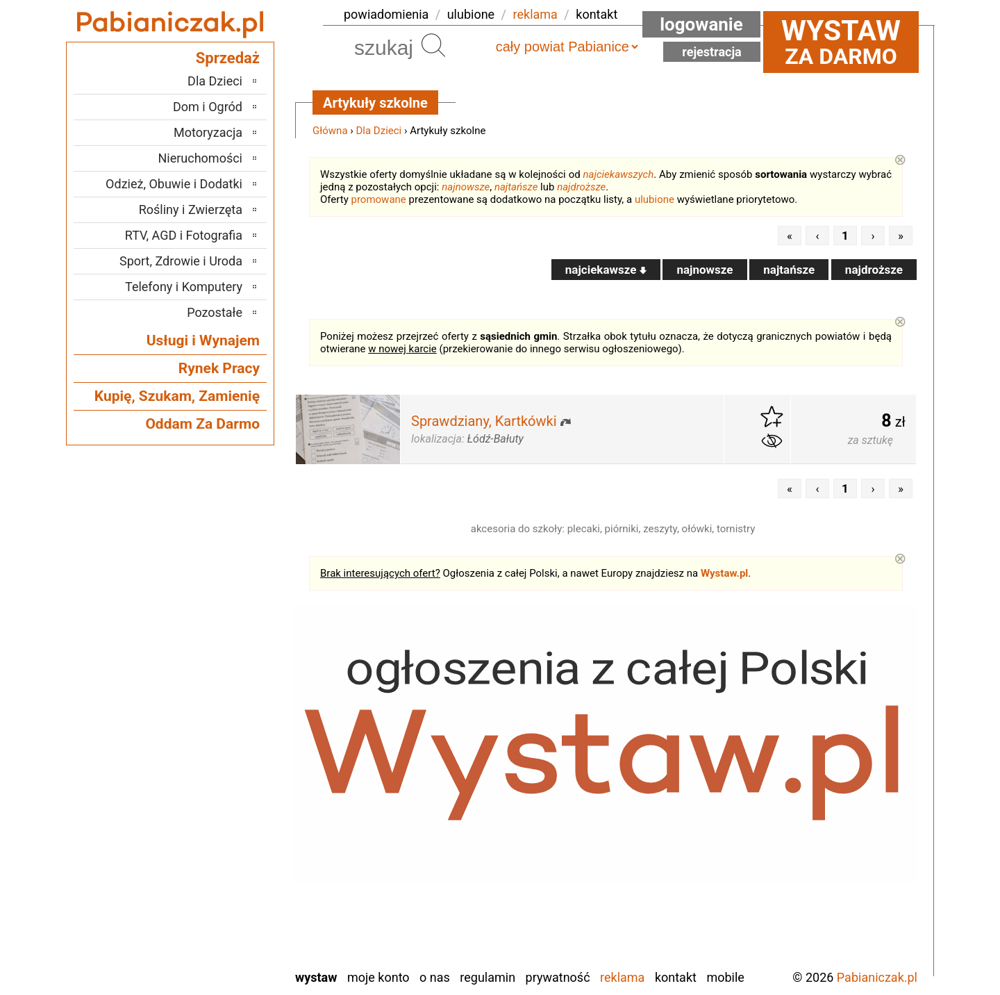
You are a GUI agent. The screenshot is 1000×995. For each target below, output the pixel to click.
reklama (535, 14)
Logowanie (701, 24)
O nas (434, 977)
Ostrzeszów (213, 807)
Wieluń (225, 919)
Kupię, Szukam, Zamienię (177, 396)
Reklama (622, 977)
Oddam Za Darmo (202, 424)
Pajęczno (219, 825)
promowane (378, 199)
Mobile (725, 977)
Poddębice (216, 844)
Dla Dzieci (379, 130)
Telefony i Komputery (183, 286)
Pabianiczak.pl (877, 977)
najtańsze (516, 187)
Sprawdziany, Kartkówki (484, 421)
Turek (228, 900)
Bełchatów (216, 732)
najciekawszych (618, 174)
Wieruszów (215, 938)
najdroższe (581, 187)
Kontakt (676, 977)
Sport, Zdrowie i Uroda (180, 261)
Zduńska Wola (207, 957)
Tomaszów (215, 882)
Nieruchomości (200, 158)
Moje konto (378, 977)
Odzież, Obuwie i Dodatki (174, 183)
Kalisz (227, 788)
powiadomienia (386, 14)
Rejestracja (712, 51)
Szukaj (433, 45)
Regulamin (487, 977)
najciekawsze (606, 270)
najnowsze (466, 187)
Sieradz (223, 863)
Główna (330, 130)
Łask (230, 750)
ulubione (470, 14)
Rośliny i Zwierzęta (190, 209)
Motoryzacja (208, 132)
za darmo (841, 41)
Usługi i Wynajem (203, 340)
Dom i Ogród (207, 106)
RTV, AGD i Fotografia (183, 235)
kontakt (596, 14)
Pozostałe (214, 312)
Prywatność (558, 977)
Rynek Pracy (219, 368)
